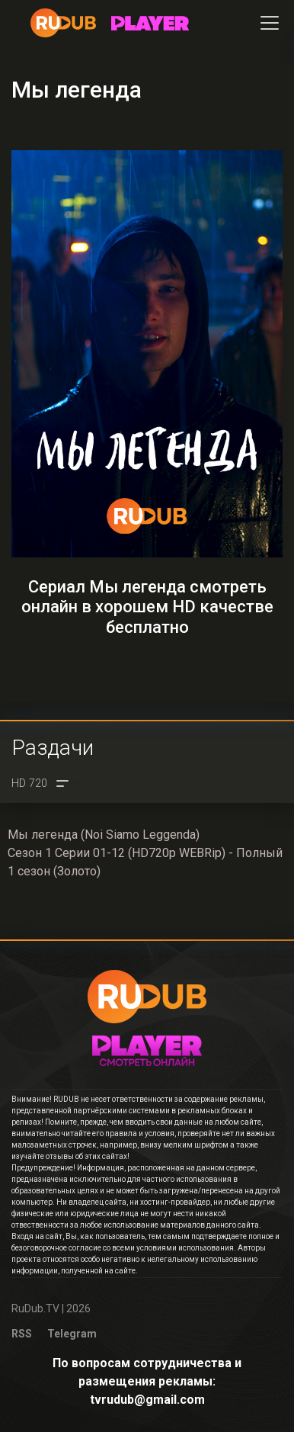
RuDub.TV (35, 1308)
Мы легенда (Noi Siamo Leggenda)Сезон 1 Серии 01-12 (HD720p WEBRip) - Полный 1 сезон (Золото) (145, 852)
